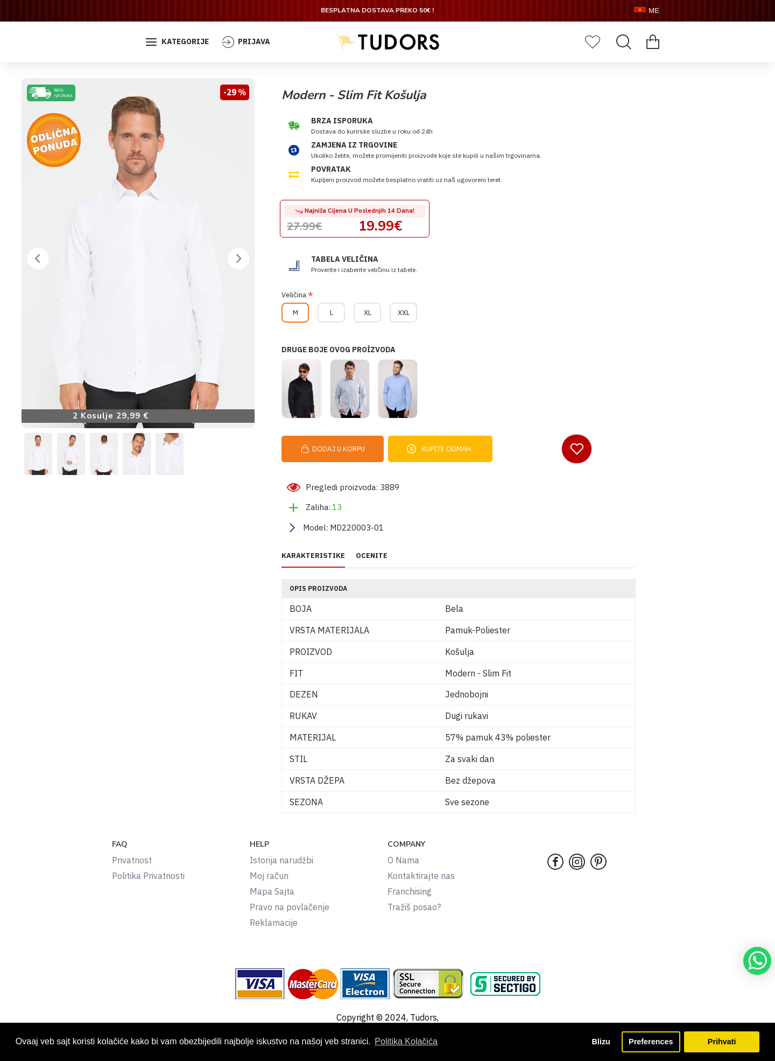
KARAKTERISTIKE (313, 556)
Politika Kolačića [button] (406, 1041)
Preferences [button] (651, 1041)
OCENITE (372, 556)
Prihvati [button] (722, 1041)
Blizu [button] (601, 1041)
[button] (37, 258)
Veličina (293, 294)
